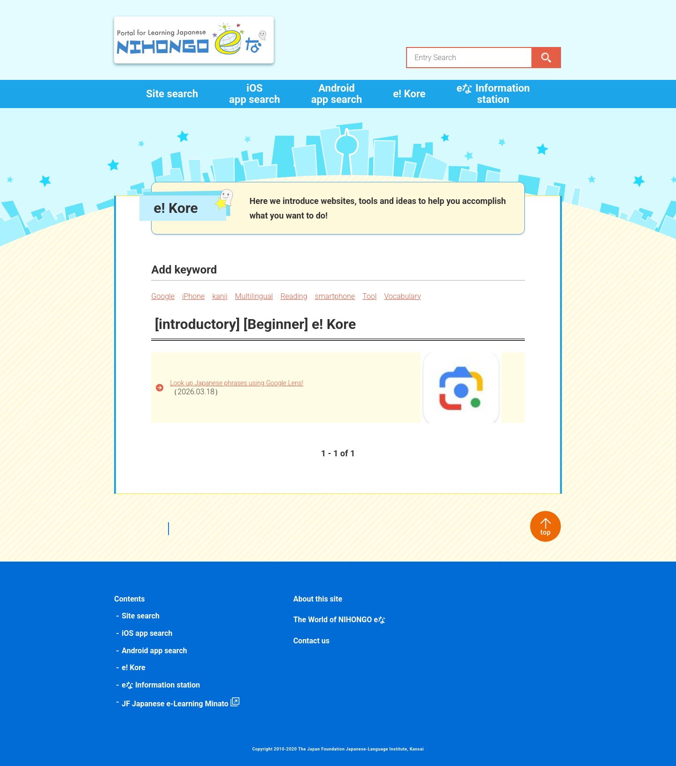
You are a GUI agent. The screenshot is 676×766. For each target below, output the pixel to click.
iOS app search (254, 93)
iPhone (194, 296)
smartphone (335, 296)
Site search (172, 94)
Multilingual (255, 296)
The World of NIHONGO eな (339, 619)
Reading (294, 296)
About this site (317, 598)
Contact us (311, 640)
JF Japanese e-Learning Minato (176, 703)
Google (164, 296)
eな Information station (493, 93)
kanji (220, 296)
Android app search (336, 93)
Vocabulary (403, 296)
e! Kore (409, 94)
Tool (370, 296)
